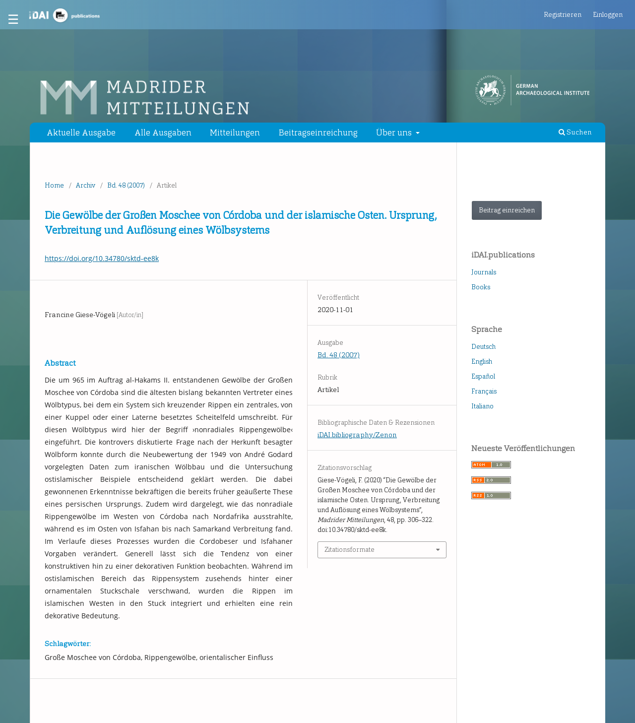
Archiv (85, 185)
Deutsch (483, 346)
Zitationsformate (349, 549)
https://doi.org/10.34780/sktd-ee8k (102, 258)
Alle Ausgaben (162, 132)
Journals (483, 272)
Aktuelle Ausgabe (81, 132)
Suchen (575, 132)
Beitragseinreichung (318, 132)
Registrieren (562, 14)
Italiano (482, 406)
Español (483, 376)
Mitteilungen (235, 132)
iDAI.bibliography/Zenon (357, 435)
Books (480, 287)
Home (54, 185)
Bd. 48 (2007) (126, 185)
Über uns (395, 132)
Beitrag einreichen (507, 210)
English (481, 361)
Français (484, 391)
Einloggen (608, 14)
